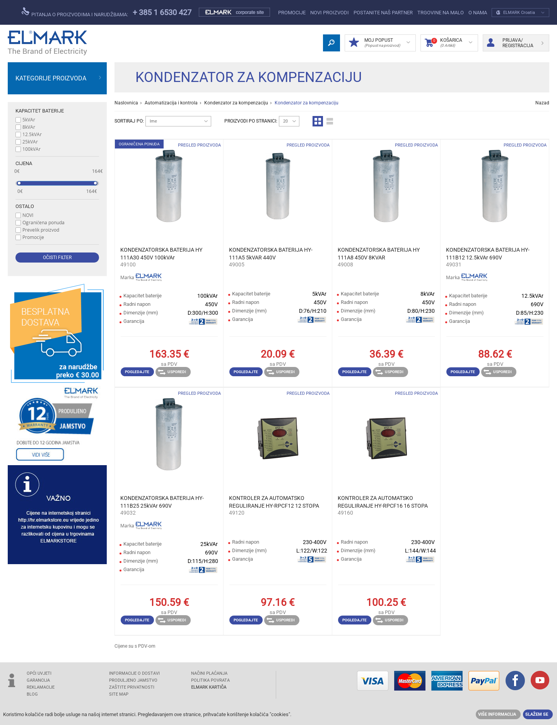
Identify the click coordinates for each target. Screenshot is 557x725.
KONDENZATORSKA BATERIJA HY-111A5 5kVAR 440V (271, 254)
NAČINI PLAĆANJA (209, 673)
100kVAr (31, 149)
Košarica (448, 43)
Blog (32, 694)
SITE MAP (118, 694)
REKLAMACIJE (41, 687)
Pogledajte (137, 372)
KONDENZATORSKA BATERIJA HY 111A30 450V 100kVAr (161, 254)
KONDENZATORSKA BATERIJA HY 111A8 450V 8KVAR (379, 254)
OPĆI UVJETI (39, 673)
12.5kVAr (32, 134)
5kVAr (28, 119)
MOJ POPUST (379, 43)
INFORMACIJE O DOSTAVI (134, 673)
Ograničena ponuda (43, 222)
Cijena (23, 163)
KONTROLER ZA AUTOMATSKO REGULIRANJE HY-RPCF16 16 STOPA (383, 502)
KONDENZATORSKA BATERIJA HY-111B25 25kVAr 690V (162, 502)
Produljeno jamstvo (133, 680)
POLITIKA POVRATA (210, 680)
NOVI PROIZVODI (329, 12)
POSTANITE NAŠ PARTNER (383, 12)
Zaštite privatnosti (131, 687)
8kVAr (28, 127)
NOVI (27, 215)
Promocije (292, 12)
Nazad (542, 103)
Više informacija (497, 714)
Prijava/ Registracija (515, 43)
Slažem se (536, 714)
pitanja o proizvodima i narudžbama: (75, 12)
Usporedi (172, 372)
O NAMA (477, 12)
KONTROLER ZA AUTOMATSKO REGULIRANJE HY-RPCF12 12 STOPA (274, 502)
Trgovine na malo (440, 12)
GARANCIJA (38, 680)
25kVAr (30, 141)
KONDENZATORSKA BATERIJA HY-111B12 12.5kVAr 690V (488, 254)
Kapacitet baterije (39, 111)
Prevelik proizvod (40, 230)
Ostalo (24, 206)
